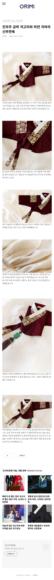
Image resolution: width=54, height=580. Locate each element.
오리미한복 (10, 545)
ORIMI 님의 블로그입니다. (14, 548)
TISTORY (27, 575)
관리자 (35, 575)
